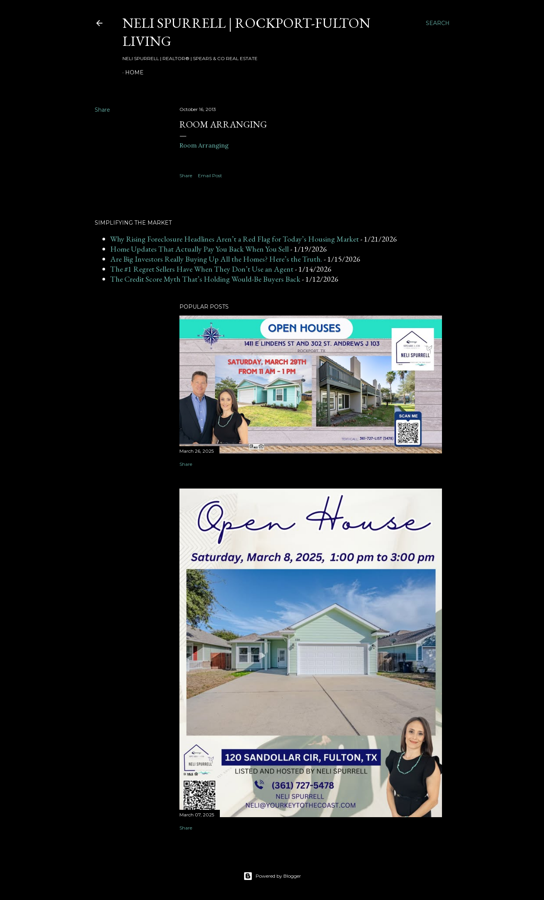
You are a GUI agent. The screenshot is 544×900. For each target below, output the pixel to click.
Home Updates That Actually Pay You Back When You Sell (199, 249)
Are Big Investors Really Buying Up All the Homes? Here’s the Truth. (216, 259)
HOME (134, 72)
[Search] (438, 23)
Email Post (210, 175)
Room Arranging (204, 145)
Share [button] (102, 109)
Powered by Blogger (272, 876)
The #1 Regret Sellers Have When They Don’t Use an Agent (201, 269)
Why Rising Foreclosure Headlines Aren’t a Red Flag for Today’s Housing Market (234, 239)
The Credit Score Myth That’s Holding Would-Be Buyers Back (205, 279)
